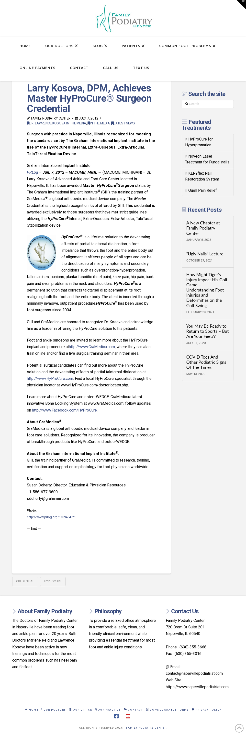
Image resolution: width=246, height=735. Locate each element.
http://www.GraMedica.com (92, 346)
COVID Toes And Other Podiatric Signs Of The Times (206, 362)
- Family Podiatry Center (145, 727)
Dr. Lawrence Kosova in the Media (56, 123)
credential (25, 581)
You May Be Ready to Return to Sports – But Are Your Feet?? (207, 331)
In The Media (99, 123)
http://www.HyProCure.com (50, 378)
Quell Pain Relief (201, 190)
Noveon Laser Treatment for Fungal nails (207, 159)
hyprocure (53, 581)
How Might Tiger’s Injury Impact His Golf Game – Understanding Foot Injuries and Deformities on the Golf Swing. (206, 290)
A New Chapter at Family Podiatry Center (203, 228)
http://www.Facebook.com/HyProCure (64, 410)
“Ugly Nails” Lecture (205, 253)
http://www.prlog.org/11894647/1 (51, 517)
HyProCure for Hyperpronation (199, 142)
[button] (241, 4)
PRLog (32, 172)
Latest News (123, 123)
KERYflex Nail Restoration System (202, 176)
